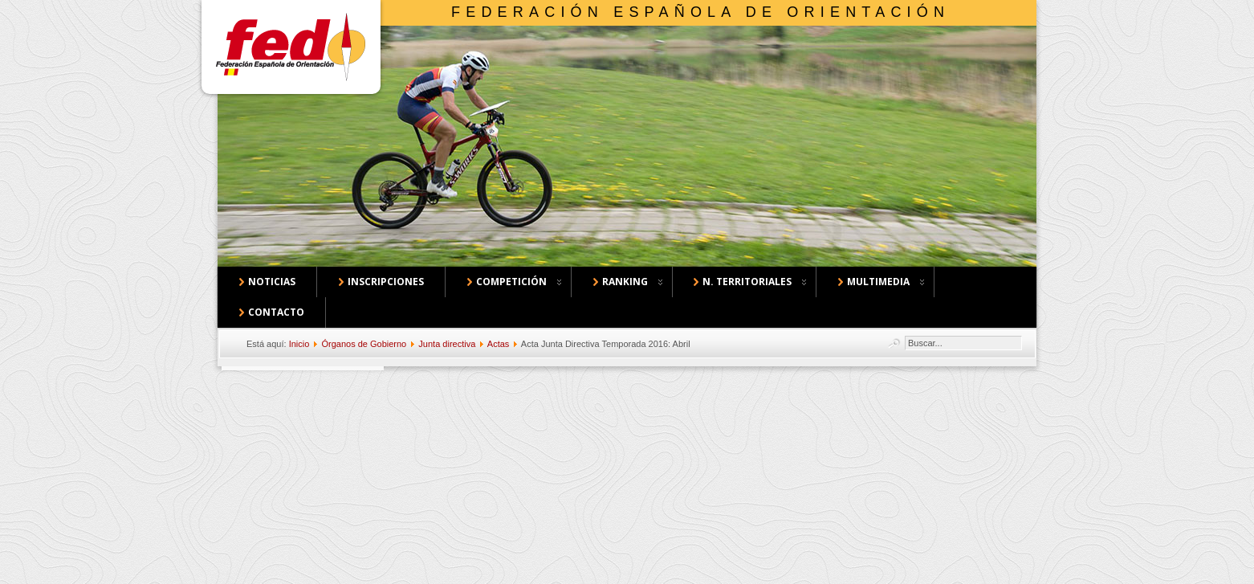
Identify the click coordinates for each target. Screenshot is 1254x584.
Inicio (299, 344)
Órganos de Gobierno (363, 344)
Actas (498, 344)
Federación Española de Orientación (700, 12)
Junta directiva (446, 344)
